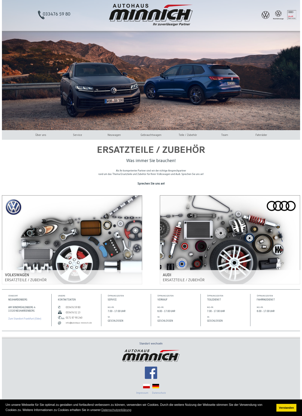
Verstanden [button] (286, 407)
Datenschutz (159, 392)
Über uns (40, 134)
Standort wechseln (151, 343)
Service (77, 134)
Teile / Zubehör (188, 134)
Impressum (142, 392)
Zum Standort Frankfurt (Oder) (24, 318)
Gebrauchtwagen (151, 134)
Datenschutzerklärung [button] (116, 410)
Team (224, 134)
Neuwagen (114, 134)
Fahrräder (261, 134)
